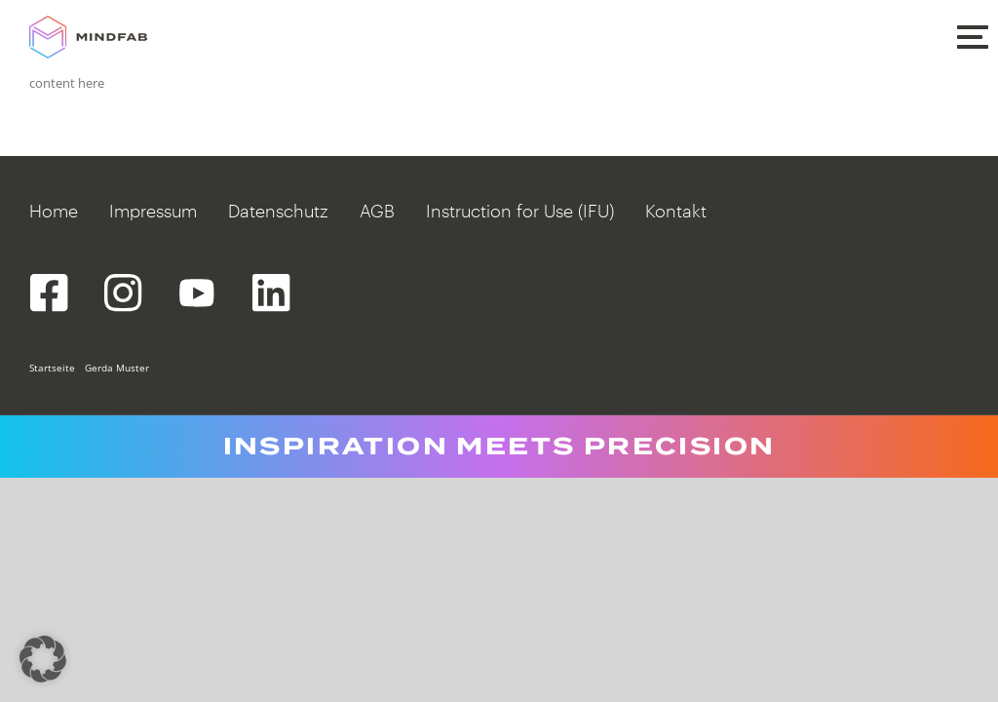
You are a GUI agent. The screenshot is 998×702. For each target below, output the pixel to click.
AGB (377, 210)
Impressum (153, 210)
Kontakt (676, 210)
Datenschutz (278, 210)
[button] (972, 35)
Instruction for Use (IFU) (520, 210)
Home (53, 210)
